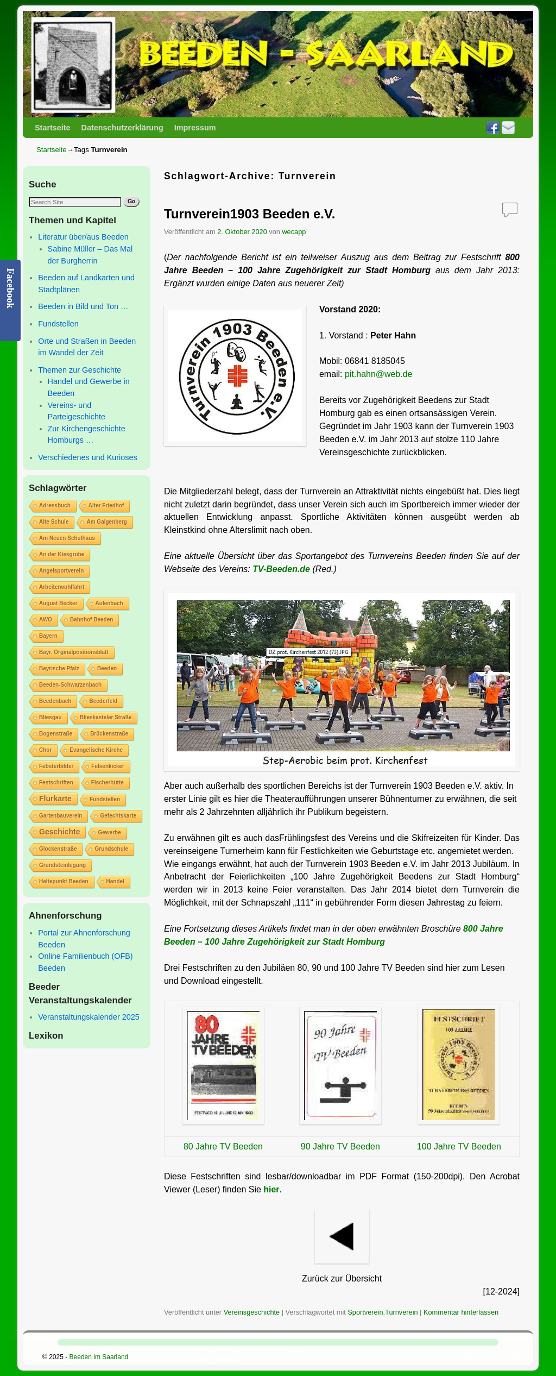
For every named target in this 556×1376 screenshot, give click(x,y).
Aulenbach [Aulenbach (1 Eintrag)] (109, 603)
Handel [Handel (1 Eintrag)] (115, 881)
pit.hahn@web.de (378, 374)
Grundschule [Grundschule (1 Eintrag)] (111, 849)
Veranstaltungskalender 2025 (88, 1017)
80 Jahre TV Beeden (223, 1146)
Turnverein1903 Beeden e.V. (249, 213)
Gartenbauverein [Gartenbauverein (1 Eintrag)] (60, 816)
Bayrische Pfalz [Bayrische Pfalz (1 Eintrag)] (59, 668)
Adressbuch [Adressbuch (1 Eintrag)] (55, 505)
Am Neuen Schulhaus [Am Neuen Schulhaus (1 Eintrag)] (67, 538)
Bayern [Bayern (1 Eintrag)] (48, 636)
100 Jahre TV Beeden (459, 1146)
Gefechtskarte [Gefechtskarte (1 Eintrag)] (118, 816)
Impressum (195, 127)
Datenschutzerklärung (122, 127)
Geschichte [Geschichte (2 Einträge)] (59, 831)
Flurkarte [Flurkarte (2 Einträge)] (55, 798)
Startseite (53, 127)
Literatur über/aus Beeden (83, 237)
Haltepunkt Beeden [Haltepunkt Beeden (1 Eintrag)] (64, 881)
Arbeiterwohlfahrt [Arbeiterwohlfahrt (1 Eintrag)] (61, 587)
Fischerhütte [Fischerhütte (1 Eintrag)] (107, 783)
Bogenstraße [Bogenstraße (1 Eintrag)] (55, 734)
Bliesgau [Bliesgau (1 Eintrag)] (50, 717)
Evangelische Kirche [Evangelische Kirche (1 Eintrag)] (96, 750)
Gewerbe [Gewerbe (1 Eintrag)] (109, 832)
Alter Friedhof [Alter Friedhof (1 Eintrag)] (106, 505)
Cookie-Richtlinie (215, 1358)
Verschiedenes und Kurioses (87, 457)
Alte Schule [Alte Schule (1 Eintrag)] (53, 522)
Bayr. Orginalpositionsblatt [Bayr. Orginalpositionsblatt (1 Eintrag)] (74, 652)
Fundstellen (58, 323)
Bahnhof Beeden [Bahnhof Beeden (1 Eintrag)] (91, 620)
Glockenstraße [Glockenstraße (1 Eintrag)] (58, 849)
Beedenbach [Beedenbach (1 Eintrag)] (55, 701)
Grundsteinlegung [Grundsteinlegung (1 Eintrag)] (62, 865)
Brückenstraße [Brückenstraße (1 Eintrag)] (109, 734)
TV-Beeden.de (281, 569)
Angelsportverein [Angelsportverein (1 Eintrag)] (61, 571)
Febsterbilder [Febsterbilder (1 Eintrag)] (56, 766)
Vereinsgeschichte (252, 1312)
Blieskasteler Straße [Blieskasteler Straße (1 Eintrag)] (106, 717)
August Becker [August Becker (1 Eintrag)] (58, 603)
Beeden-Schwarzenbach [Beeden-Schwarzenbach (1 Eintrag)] (70, 685)
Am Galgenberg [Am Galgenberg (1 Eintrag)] (106, 522)
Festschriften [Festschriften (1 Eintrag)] (56, 783)
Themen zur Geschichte (79, 370)
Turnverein (401, 1312)
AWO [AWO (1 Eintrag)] (45, 620)
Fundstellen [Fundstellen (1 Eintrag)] (105, 799)
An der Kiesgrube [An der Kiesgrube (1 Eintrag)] (61, 554)
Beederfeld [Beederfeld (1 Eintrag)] (103, 701)
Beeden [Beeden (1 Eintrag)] (107, 668)
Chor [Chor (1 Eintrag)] (45, 750)
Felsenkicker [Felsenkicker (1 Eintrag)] (107, 766)
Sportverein (365, 1312)
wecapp (294, 232)
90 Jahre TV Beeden (340, 1146)
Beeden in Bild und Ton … (83, 306)
